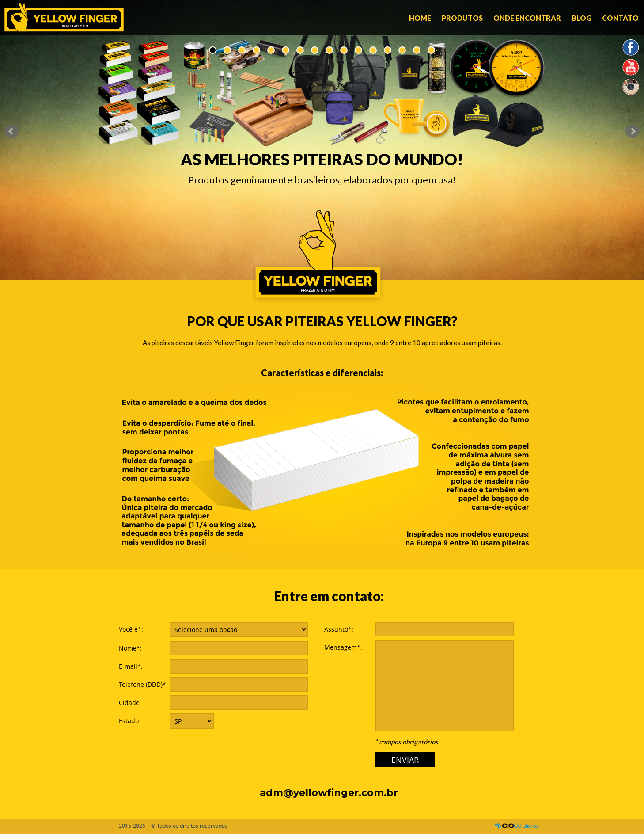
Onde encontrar (527, 18)
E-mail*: (131, 666)
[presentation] (237, 750)
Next (632, 131)
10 (344, 50)
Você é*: (131, 629)
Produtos (462, 18)
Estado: (129, 720)
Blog (581, 18)
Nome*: (130, 648)
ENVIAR (405, 759)
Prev (11, 131)
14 (402, 50)
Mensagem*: (343, 647)
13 (387, 50)
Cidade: (130, 702)
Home (420, 18)
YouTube (631, 67)
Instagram (631, 86)
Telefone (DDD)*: (143, 684)
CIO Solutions (516, 826)
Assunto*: (338, 629)
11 (358, 50)
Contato (620, 18)
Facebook (631, 48)
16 (431, 50)
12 (373, 50)
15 (416, 50)
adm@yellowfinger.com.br (329, 793)
